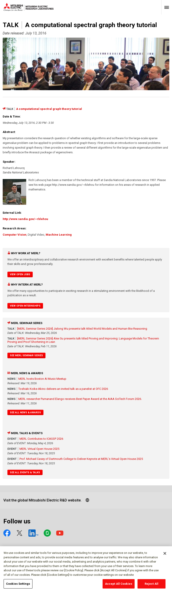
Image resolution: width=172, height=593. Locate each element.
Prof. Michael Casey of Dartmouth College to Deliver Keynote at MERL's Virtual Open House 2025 (81, 459)
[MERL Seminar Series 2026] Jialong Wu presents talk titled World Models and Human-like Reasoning (82, 328)
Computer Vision (14, 234)
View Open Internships (25, 305)
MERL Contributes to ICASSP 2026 (41, 438)
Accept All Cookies (118, 586)
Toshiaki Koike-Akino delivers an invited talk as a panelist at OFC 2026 (63, 388)
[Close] (165, 556)
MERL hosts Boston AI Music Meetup (42, 378)
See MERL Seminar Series (26, 355)
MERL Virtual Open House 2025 (39, 448)
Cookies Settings (18, 586)
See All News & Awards (25, 412)
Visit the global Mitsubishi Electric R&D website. (42, 500)
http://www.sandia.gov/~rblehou (25, 219)
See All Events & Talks (25, 472)
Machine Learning (59, 234)
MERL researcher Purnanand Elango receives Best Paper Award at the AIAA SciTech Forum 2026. (80, 399)
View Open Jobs (20, 274)
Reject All (151, 586)
